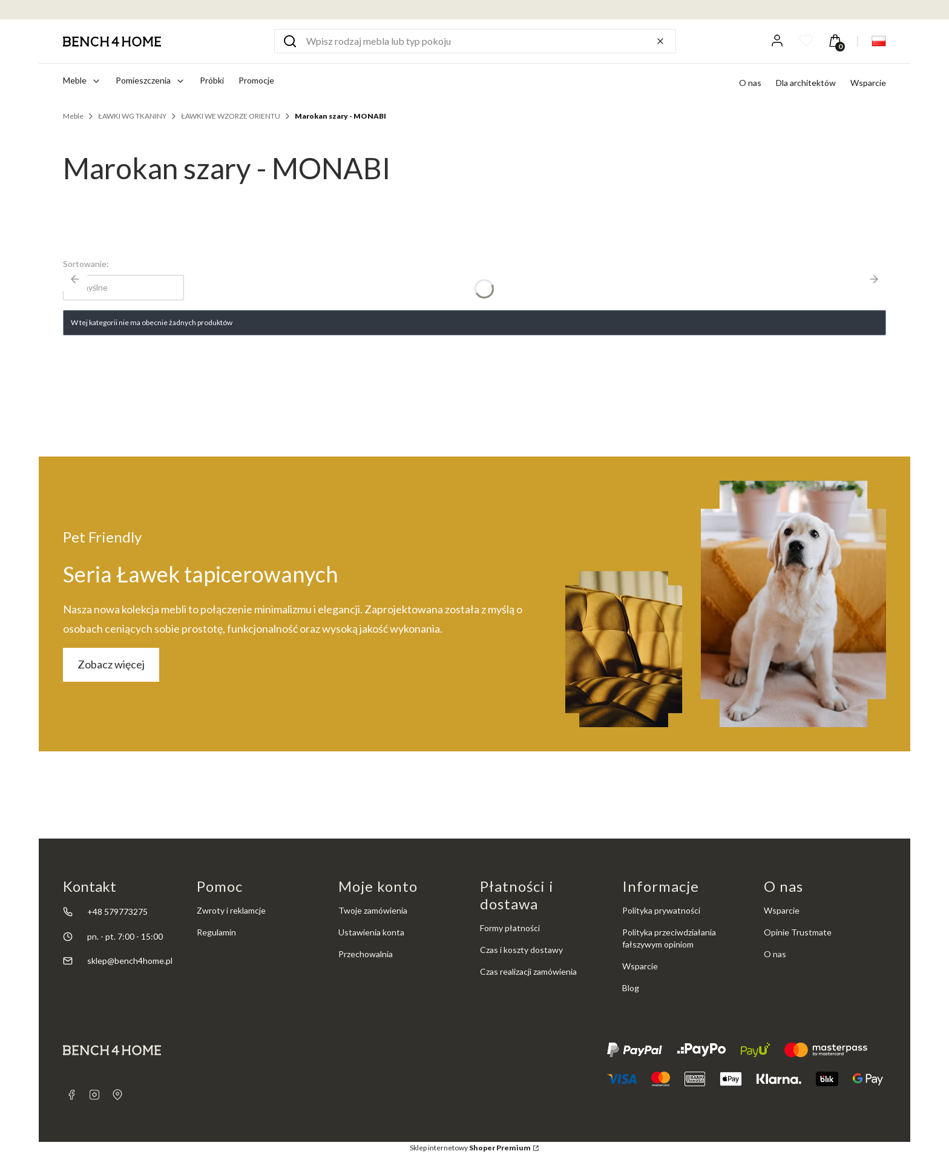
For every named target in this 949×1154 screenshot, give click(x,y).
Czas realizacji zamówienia (528, 971)
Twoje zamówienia (372, 910)
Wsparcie (868, 82)
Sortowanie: (86, 264)
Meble (73, 115)
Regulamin (216, 932)
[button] (290, 41)
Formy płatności (510, 928)
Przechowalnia (365, 954)
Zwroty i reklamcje (231, 910)
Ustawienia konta (371, 932)
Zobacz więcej (111, 664)
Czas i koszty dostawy (521, 950)
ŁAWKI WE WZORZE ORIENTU (230, 115)
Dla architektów (806, 82)
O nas (750, 82)
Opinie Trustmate (798, 932)
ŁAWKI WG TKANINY (132, 115)
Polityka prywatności (661, 910)
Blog (630, 988)
